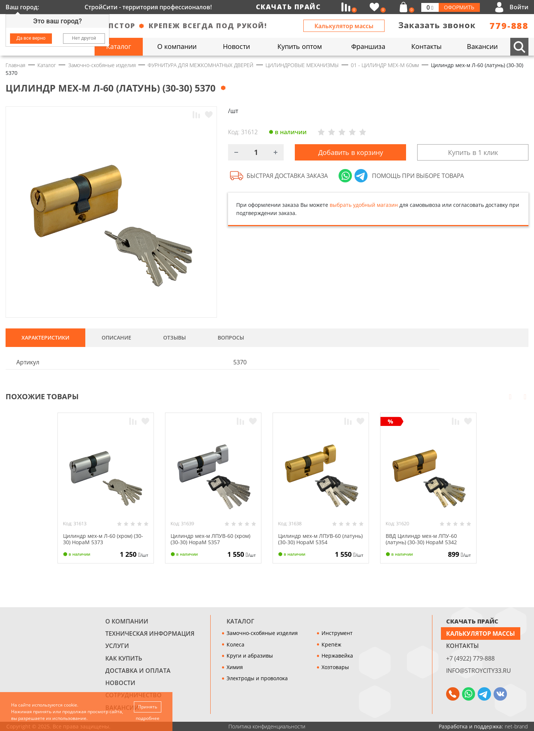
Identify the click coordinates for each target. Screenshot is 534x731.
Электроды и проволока (257, 678)
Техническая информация (149, 633)
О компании (126, 621)
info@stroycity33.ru (478, 670)
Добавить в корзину (350, 152)
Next (525, 396)
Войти (519, 7)
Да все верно (30, 38)
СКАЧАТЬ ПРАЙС (472, 621)
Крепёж (331, 644)
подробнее (148, 718)
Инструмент (337, 632)
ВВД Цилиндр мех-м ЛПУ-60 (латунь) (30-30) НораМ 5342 (421, 539)
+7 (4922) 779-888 (470, 658)
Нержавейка (337, 655)
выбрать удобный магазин (364, 205)
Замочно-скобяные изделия (262, 632)
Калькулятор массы (343, 26)
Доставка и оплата (138, 670)
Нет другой (84, 38)
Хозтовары (335, 667)
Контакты (462, 646)
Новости (120, 683)
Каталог (240, 621)
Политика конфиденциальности (266, 726)
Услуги (117, 646)
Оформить (459, 7)
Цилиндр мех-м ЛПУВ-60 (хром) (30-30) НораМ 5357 (210, 539)
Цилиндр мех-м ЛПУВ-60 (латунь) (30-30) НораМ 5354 (320, 539)
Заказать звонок (437, 25)
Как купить (123, 658)
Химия (235, 667)
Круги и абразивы (250, 655)
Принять (148, 706)
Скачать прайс (288, 6)
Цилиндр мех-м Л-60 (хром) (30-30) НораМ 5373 (103, 539)
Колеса (235, 644)
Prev (510, 396)
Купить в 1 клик (473, 152)
